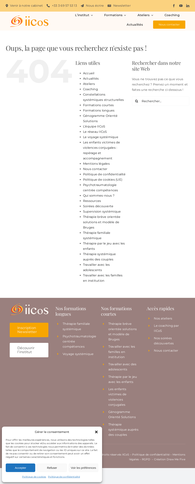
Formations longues (98, 110)
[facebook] (173, 5)
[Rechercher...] (160, 101)
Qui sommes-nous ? (98, 195)
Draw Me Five (176, 459)
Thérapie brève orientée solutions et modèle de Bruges (102, 222)
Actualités (91, 78)
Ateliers (89, 84)
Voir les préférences (83, 467)
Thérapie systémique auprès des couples (123, 430)
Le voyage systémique (100, 137)
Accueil (88, 73)
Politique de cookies (34, 476)
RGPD (146, 459)
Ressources (92, 201)
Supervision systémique (102, 211)
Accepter (20, 467)
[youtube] (180, 5)
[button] (96, 432)
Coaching (90, 89)
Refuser (52, 467)
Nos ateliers (163, 318)
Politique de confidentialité (64, 476)
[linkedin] (187, 5)
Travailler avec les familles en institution (121, 352)
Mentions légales (96, 163)
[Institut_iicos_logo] (29, 17)
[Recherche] (136, 101)
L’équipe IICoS (94, 126)
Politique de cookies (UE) (102, 179)
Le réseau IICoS (95, 132)
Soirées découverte (98, 206)
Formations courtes (98, 105)
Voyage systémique (78, 354)
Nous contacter (95, 169)
